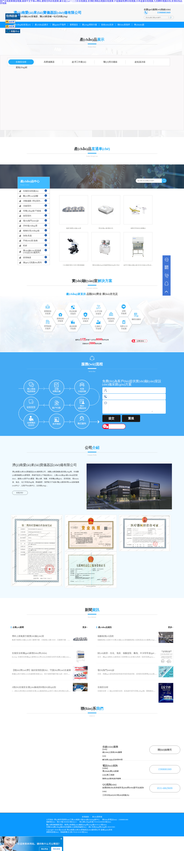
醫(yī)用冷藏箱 (110, 62)
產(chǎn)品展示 (41, 25)
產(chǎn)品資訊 (105, 627)
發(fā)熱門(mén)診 (31, 221)
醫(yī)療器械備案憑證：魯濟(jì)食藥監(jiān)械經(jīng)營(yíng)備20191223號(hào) (76, 825)
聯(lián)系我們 (124, 25)
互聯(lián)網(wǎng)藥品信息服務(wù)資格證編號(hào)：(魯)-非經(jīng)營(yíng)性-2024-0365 (80, 827)
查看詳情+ (20, 493)
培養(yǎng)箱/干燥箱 (32, 211)
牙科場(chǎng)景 (30, 226)
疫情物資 (27, 257)
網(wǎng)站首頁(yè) (22, 25)
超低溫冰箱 (140, 62)
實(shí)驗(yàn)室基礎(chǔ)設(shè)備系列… (32, 251)
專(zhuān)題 (139, 25)
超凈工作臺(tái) (79, 62)
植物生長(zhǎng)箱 (31, 231)
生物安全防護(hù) (31, 191)
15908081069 (165, 769)
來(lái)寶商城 (97, 817)
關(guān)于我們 (59, 25)
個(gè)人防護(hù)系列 (32, 262)
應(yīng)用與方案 (89, 25)
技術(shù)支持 (107, 25)
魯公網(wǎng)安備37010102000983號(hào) (95, 822)
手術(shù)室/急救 (30, 241)
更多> (85, 627)
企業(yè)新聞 (18, 627)
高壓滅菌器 (49, 62)
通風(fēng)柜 (21, 67)
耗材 (25, 246)
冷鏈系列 (27, 206)
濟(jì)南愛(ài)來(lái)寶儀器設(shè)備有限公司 (83, 830)
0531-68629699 (164, 788)
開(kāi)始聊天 (165, 749)
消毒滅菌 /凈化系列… (32, 201)
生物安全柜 (21, 62)
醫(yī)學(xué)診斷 (30, 196)
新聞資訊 (74, 25)
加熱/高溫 (27, 236)
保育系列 (27, 216)
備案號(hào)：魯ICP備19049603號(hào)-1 (61, 822)
